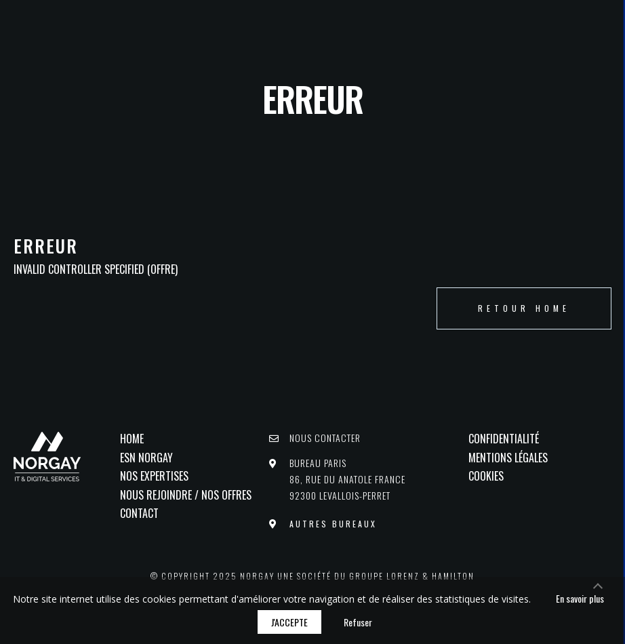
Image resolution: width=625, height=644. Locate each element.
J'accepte (289, 622)
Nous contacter (325, 437)
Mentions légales (508, 457)
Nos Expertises (154, 476)
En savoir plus (580, 598)
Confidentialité (503, 438)
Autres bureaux (333, 523)
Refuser (358, 622)
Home (132, 438)
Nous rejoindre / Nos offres (185, 495)
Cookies (486, 476)
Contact (139, 513)
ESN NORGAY (146, 457)
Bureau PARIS (347, 479)
